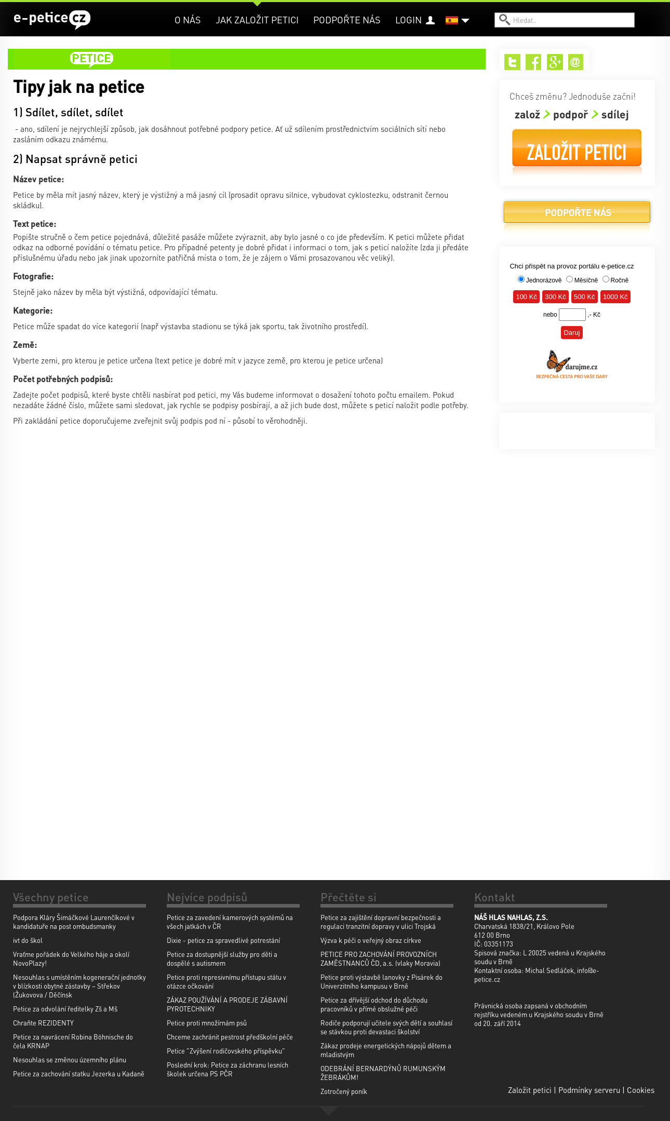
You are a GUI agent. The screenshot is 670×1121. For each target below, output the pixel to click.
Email (576, 62)
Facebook (534, 62)
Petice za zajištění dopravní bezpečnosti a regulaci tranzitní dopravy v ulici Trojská (380, 921)
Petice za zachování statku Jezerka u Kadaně (78, 1073)
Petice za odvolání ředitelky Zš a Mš (65, 1008)
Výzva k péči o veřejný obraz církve (370, 940)
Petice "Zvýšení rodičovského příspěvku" (226, 1050)
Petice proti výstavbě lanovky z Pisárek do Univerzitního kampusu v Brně (381, 981)
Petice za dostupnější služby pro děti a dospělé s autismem (222, 958)
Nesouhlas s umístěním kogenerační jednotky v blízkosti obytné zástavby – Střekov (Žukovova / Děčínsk (79, 986)
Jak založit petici (257, 19)
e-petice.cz (52, 20)
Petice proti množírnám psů (207, 1022)
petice (253, 59)
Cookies (640, 1090)
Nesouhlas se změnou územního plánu (69, 1059)
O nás (188, 19)
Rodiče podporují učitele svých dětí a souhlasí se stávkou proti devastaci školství (386, 1027)
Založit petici (577, 152)
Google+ (555, 62)
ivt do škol (28, 940)
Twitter (512, 62)
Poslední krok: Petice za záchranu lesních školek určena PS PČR (227, 1069)
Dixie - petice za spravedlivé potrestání (223, 940)
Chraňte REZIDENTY (43, 1022)
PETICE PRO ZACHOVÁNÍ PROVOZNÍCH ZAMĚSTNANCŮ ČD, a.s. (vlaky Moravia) (380, 958)
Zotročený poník (343, 1091)
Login (408, 19)
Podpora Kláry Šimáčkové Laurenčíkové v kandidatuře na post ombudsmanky (74, 921)
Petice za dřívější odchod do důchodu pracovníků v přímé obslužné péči (373, 1004)
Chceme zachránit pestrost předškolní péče (230, 1036)
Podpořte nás (347, 19)
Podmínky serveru (589, 1090)
